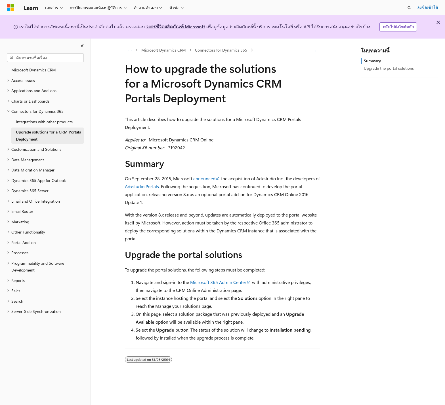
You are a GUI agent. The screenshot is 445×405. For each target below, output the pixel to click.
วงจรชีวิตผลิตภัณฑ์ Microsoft (175, 26)
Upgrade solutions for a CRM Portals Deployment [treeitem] (48, 135)
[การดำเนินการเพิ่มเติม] (315, 50)
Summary (372, 60)
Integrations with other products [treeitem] (44, 121)
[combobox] (45, 57)
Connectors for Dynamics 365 (221, 50)
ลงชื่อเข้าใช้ (427, 7)
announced (204, 178)
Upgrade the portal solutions (389, 68)
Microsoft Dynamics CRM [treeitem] (33, 70)
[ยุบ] (82, 46)
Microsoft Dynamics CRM (163, 50)
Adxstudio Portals (142, 186)
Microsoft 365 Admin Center (218, 282)
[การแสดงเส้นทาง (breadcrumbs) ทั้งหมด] (130, 50)
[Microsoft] (10, 7)
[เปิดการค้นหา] (409, 8)
